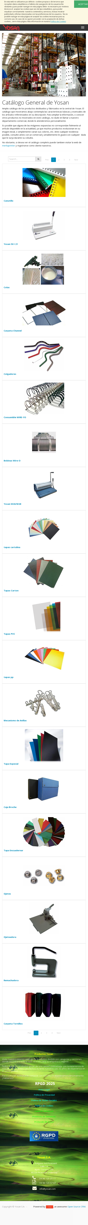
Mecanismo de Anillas (15, 720)
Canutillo (8, 200)
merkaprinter (8, 145)
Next (76, 160)
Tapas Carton (11, 590)
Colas (7, 287)
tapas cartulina (12, 547)
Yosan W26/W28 (12, 503)
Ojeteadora (10, 937)
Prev (47, 160)
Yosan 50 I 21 (11, 244)
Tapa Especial (11, 763)
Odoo (50, 1207)
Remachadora (11, 980)
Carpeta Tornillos (13, 1023)
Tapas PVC (9, 633)
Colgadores (10, 373)
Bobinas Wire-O (12, 460)
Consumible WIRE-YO (15, 417)
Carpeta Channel (13, 330)
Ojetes (7, 893)
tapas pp (8, 677)
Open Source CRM (76, 1206)
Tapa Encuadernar (13, 850)
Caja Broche (10, 807)
